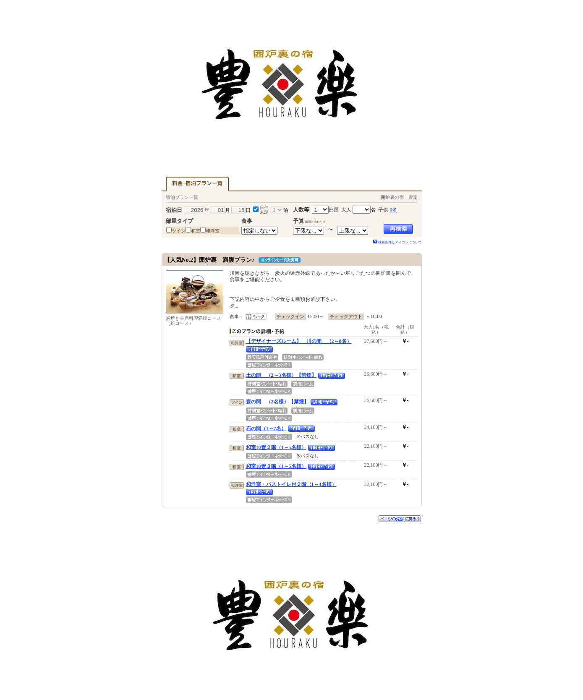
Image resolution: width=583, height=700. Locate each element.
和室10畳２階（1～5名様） (276, 447)
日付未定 (264, 209)
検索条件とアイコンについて (397, 242)
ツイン (179, 230)
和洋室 (213, 230)
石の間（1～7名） (266, 428)
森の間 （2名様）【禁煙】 (277, 402)
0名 (393, 210)
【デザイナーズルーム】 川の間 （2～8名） (299, 341)
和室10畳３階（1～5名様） (276, 466)
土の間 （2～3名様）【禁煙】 (281, 375)
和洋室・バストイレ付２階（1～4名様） (291, 484)
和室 (195, 230)
